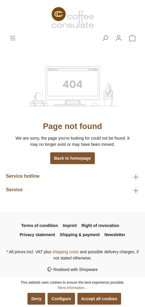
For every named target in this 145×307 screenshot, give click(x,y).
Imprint (69, 225)
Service (14, 189)
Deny (36, 298)
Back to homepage (72, 158)
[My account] (119, 38)
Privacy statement (37, 234)
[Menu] (12, 38)
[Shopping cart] (132, 38)
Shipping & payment (80, 234)
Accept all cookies (99, 298)
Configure (61, 298)
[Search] (105, 38)
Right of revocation (100, 225)
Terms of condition (39, 225)
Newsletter (115, 234)
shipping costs (66, 251)
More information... (72, 288)
